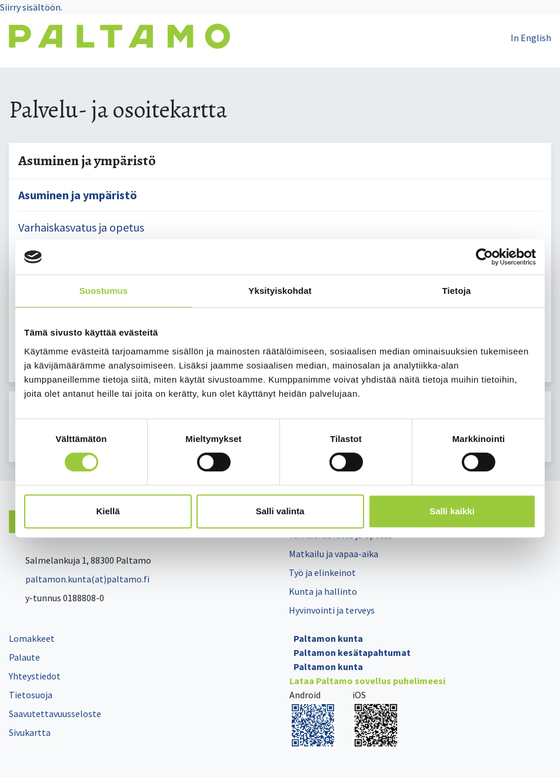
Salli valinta (280, 511)
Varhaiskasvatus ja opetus (81, 227)
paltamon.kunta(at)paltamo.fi (79, 579)
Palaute (24, 657)
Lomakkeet (32, 638)
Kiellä (107, 511)
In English (531, 37)
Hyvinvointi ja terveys (332, 610)
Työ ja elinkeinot (322, 572)
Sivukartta (30, 732)
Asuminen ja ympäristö (77, 194)
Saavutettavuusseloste (55, 713)
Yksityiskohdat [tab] (279, 291)
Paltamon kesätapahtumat (352, 652)
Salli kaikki (452, 511)
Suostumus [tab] (103, 291)
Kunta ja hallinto (323, 591)
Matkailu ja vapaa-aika (333, 554)
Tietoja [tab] (456, 291)
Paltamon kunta (328, 638)
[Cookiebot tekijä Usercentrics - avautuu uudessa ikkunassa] (484, 257)
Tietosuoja (30, 695)
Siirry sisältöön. (31, 7)
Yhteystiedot (35, 676)
